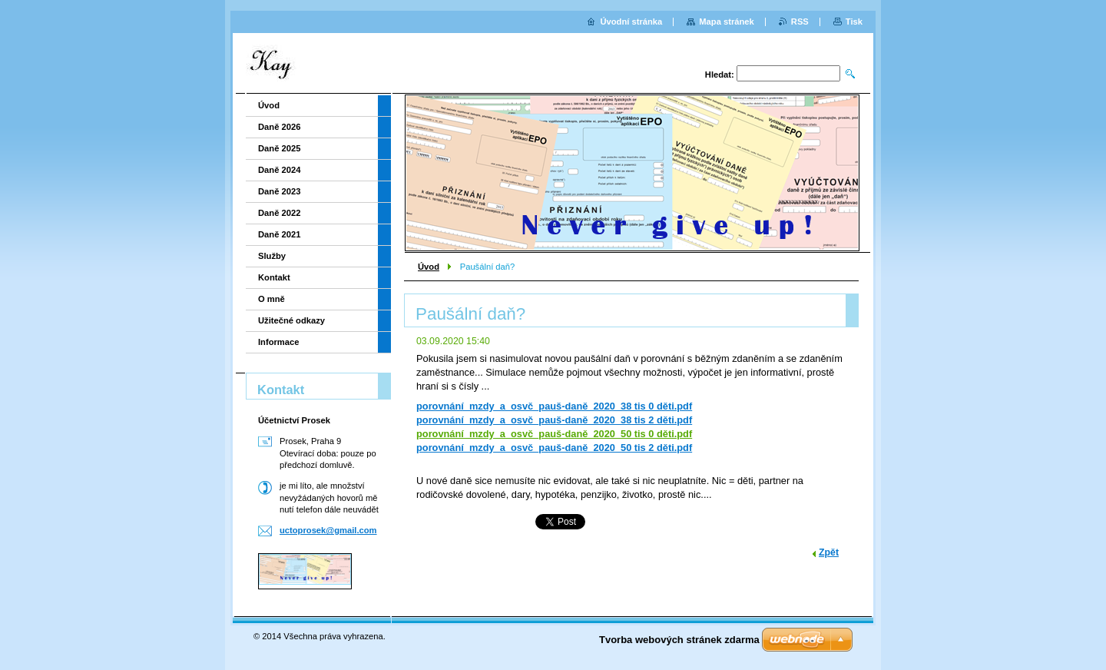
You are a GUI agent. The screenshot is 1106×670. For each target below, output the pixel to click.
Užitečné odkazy (291, 320)
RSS (800, 21)
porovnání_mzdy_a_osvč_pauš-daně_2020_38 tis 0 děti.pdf (554, 406)
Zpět (829, 552)
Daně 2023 (279, 191)
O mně (271, 298)
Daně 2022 (279, 212)
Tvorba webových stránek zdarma (679, 639)
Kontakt (274, 277)
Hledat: (719, 74)
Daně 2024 (279, 169)
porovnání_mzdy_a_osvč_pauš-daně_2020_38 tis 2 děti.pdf (554, 420)
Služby (272, 255)
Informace (278, 342)
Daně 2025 (279, 148)
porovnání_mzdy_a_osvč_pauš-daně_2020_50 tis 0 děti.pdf (554, 433)
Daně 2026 (279, 126)
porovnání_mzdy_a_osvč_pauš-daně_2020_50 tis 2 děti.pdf (554, 447)
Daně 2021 (279, 234)
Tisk (854, 21)
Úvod (428, 266)
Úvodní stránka (631, 21)
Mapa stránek (726, 21)
